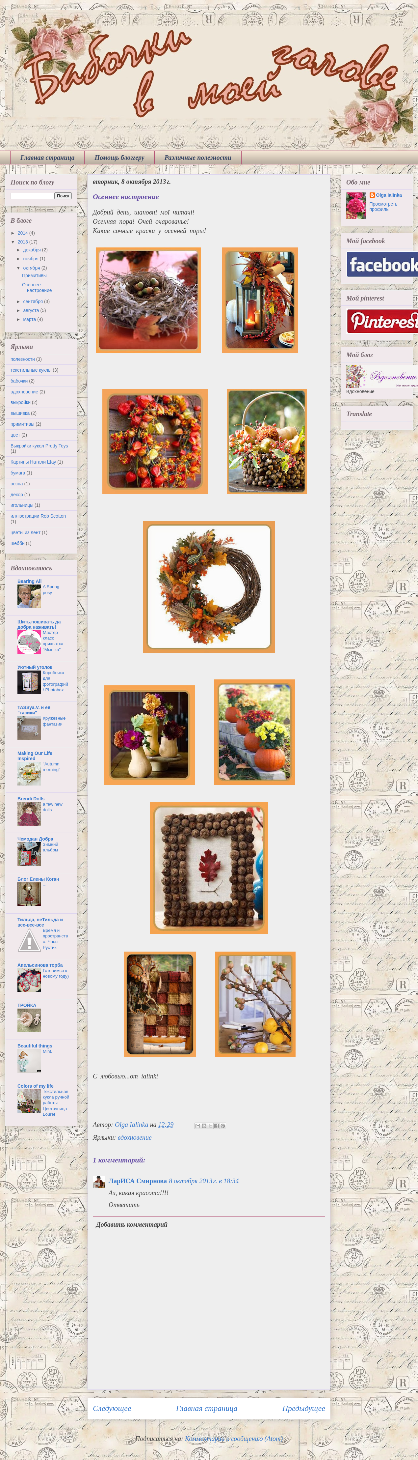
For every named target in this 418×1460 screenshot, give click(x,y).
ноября (31, 258)
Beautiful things (34, 1045)
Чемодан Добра (35, 839)
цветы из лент (25, 532)
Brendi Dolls (30, 798)
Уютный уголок (34, 667)
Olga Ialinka (389, 195)
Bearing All (29, 581)
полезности (23, 359)
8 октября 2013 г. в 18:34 (204, 1181)
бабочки (19, 381)
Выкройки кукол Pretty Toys (39, 445)
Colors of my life (35, 1086)
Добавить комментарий (132, 1224)
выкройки (21, 402)
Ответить (124, 1204)
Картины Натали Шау (33, 462)
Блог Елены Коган (38, 879)
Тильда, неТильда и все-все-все (40, 922)
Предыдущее (303, 1408)
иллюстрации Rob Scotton (38, 516)
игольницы (22, 505)
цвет (15, 435)
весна (17, 483)
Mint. (47, 1051)
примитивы (22, 424)
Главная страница (47, 157)
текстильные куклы (31, 370)
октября (32, 268)
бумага (18, 472)
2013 (23, 241)
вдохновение (135, 1137)
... (44, 884)
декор (17, 494)
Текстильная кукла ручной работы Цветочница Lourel (56, 1103)
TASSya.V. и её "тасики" (33, 710)
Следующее (112, 1408)
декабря (32, 249)
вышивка (20, 413)
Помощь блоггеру (119, 157)
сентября (33, 301)
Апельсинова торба (40, 965)
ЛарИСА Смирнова (138, 1181)
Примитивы (34, 275)
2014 (23, 233)
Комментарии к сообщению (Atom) (234, 1438)
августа (31, 310)
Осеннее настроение (37, 287)
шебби (18, 543)
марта (30, 319)
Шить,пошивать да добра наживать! (39, 624)
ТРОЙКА (26, 1005)
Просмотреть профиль (384, 206)
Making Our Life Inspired (34, 756)
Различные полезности (198, 157)
